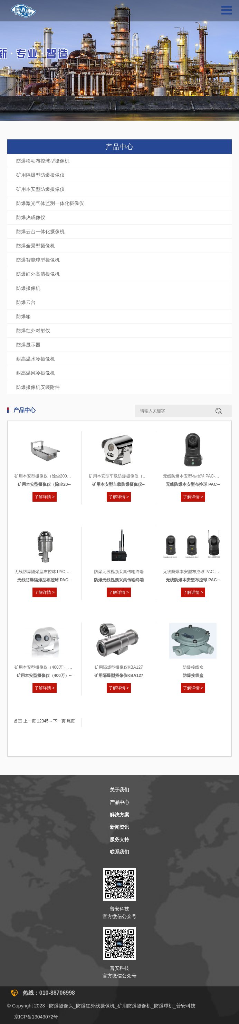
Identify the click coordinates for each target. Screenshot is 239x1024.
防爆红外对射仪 (33, 330)
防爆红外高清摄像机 (38, 274)
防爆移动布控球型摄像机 (42, 161)
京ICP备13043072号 (36, 1017)
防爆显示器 (28, 344)
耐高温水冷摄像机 (35, 359)
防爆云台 (26, 302)
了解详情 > (45, 496)
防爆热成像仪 (30, 217)
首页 (18, 721)
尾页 (71, 721)
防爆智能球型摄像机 (38, 260)
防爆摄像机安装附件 (38, 387)
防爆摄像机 (28, 288)
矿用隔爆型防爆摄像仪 (40, 175)
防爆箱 (23, 316)
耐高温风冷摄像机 (35, 373)
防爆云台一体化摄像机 (40, 231)
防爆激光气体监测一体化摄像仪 (50, 203)
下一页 (59, 721)
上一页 (29, 721)
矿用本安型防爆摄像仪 (40, 189)
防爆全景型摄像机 (35, 245)
